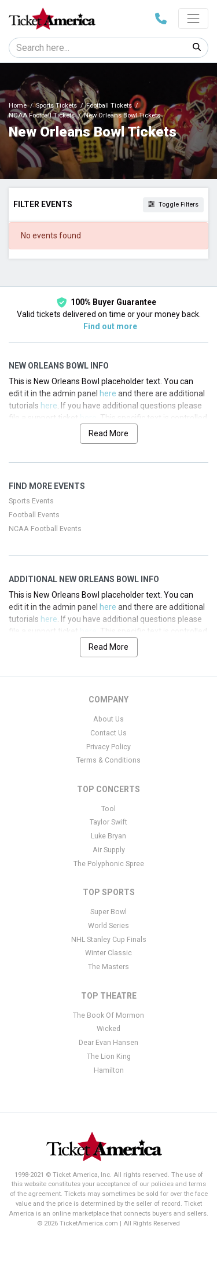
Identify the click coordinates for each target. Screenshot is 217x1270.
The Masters (108, 967)
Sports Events (31, 501)
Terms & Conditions (108, 760)
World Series (108, 926)
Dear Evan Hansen (108, 1043)
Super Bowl (108, 912)
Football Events (34, 515)
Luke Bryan (108, 836)
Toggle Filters (173, 204)
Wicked (108, 1029)
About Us (108, 719)
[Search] (97, 48)
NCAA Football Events (45, 529)
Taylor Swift (108, 822)
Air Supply (109, 850)
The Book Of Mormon (108, 1015)
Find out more (110, 326)
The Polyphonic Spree (108, 864)
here (108, 393)
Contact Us (108, 733)
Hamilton (109, 1070)
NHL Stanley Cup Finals (108, 940)
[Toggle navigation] (193, 18)
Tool (108, 809)
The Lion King (109, 1056)
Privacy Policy (108, 747)
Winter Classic (108, 953)
